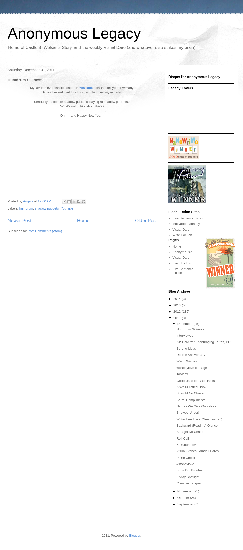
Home (83, 220)
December (185, 324)
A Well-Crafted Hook (191, 387)
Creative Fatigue (188, 483)
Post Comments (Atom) (45, 231)
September (185, 504)
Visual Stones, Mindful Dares (197, 451)
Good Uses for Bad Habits (195, 381)
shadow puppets (47, 208)
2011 (177, 318)
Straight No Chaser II (191, 393)
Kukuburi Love (186, 445)
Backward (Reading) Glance (197, 425)
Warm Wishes (186, 361)
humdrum (26, 208)
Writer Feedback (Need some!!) (199, 419)
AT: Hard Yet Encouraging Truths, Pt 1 (204, 342)
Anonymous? (182, 252)
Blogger (134, 535)
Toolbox (182, 374)
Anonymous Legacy (74, 33)
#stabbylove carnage (191, 368)
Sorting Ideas (186, 348)
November (185, 491)
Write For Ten (182, 235)
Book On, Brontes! (189, 470)
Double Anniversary (190, 355)
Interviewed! (185, 335)
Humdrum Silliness (190, 329)
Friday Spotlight (187, 477)
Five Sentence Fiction (188, 218)
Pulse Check (185, 458)
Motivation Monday (186, 224)
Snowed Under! (187, 412)
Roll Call (182, 438)
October (183, 498)
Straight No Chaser (190, 432)
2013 (177, 305)
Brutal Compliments (190, 400)
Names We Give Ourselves (196, 406)
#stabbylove (185, 464)
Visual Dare (180, 229)
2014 (177, 299)
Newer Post (19, 220)
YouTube (86, 88)
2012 (177, 311)
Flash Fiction (181, 263)
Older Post (146, 220)
